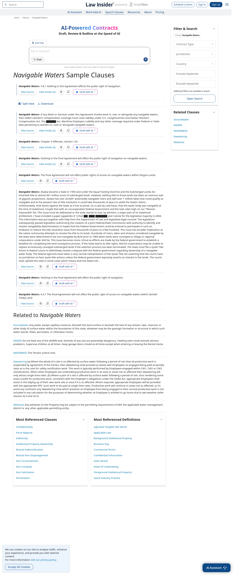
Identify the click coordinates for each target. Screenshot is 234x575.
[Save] (61, 92)
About (148, 12)
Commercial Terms (104, 449)
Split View (26, 103)
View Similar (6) (47, 91)
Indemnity (22, 438)
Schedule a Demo (183, 4)
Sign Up (216, 4)
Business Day (101, 444)
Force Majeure (24, 432)
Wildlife (17, 340)
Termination (23, 478)
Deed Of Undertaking (106, 466)
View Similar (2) (47, 164)
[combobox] (23, 4)
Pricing (160, 12)
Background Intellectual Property (113, 438)
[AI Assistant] (216, 567)
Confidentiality (24, 426)
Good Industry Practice (107, 478)
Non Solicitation (25, 472)
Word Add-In (93, 12)
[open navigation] (227, 5)
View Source (27, 91)
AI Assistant (74, 12)
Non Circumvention (27, 460)
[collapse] (212, 44)
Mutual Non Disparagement (32, 455)
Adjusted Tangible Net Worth (110, 426)
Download (45, 103)
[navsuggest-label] (23, 4)
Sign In (202, 4)
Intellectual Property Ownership (34, 444)
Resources (134, 12)
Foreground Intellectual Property (113, 472)
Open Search (194, 98)
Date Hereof (101, 460)
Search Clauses (114, 12)
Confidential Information (108, 455)
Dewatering (20, 361)
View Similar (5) (47, 130)
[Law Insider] (116, 4)
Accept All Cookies (19, 567)
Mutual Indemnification (29, 449)
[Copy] (68, 92)
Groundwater (21, 325)
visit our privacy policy (43, 559)
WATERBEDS (20, 352)
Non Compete (24, 466)
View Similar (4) (47, 147)
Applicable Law (102, 432)
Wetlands (18, 404)
